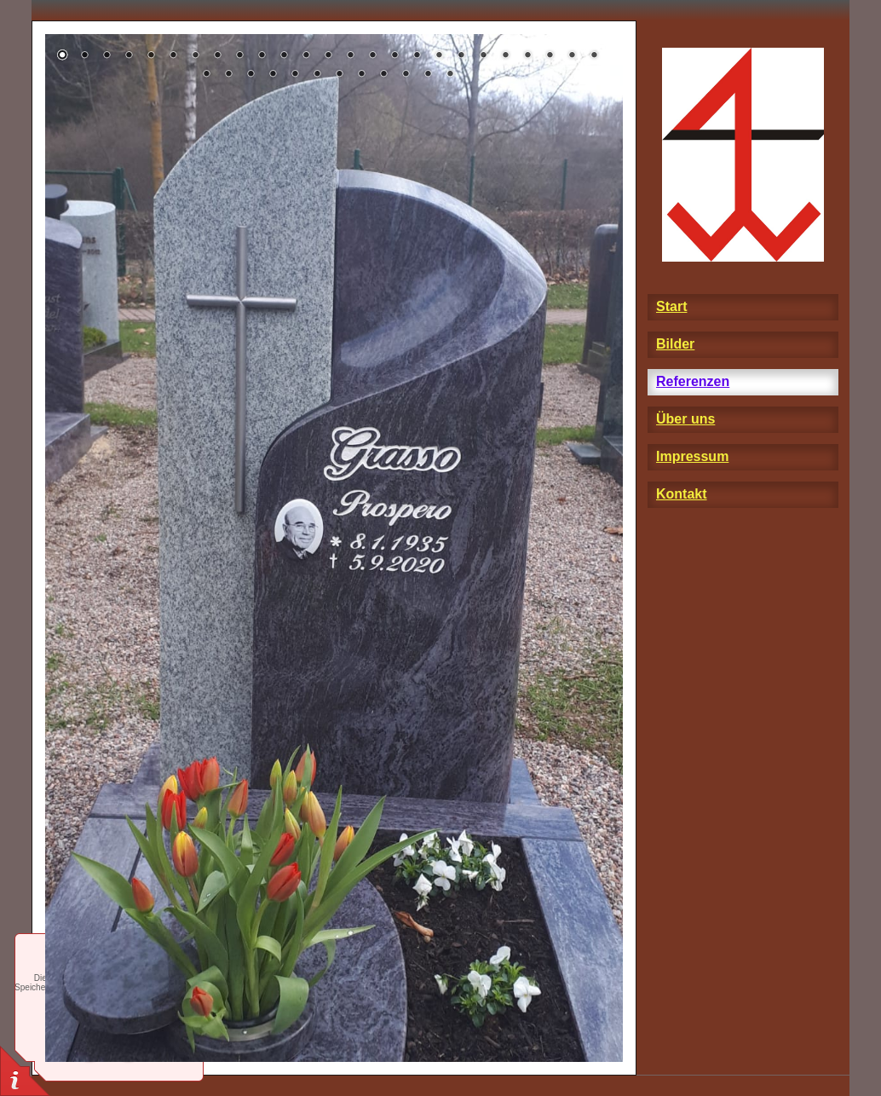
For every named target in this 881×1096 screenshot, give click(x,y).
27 (228, 75)
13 (328, 56)
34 (383, 75)
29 (272, 75)
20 (483, 56)
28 (250, 75)
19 (461, 56)
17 (416, 56)
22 (527, 56)
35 (405, 75)
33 (361, 75)
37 (449, 75)
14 (350, 56)
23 (549, 56)
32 (339, 75)
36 (427, 75)
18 (438, 56)
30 (294, 75)
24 (571, 56)
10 (261, 56)
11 (283, 56)
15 (372, 56)
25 (593, 56)
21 (505, 56)
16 (394, 56)
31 (317, 75)
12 (306, 56)
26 (206, 75)
